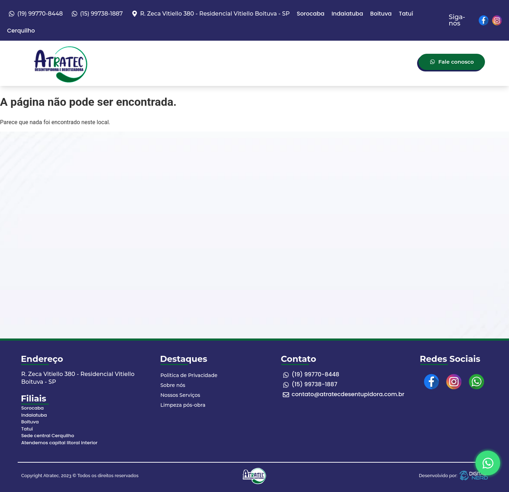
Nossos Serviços (180, 395)
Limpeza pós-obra (182, 405)
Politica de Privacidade (188, 375)
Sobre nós (172, 385)
